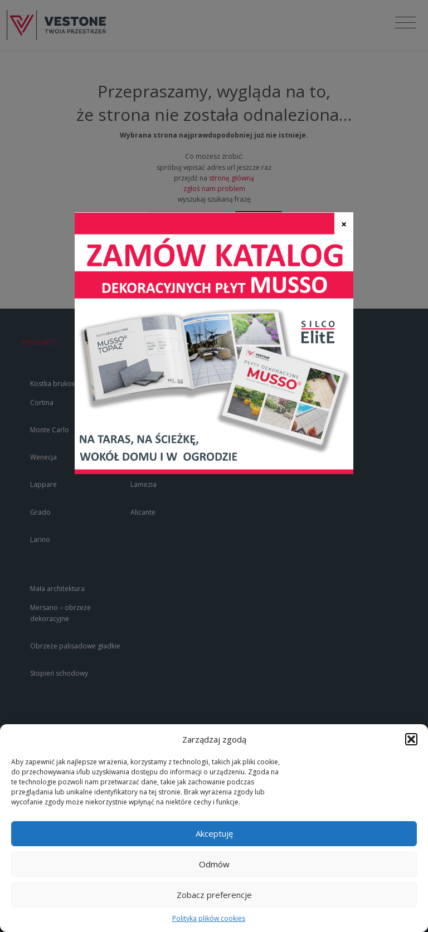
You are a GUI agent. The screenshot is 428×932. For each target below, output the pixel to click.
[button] (411, 739)
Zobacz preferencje (214, 894)
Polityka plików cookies (208, 918)
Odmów (214, 864)
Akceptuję (214, 833)
